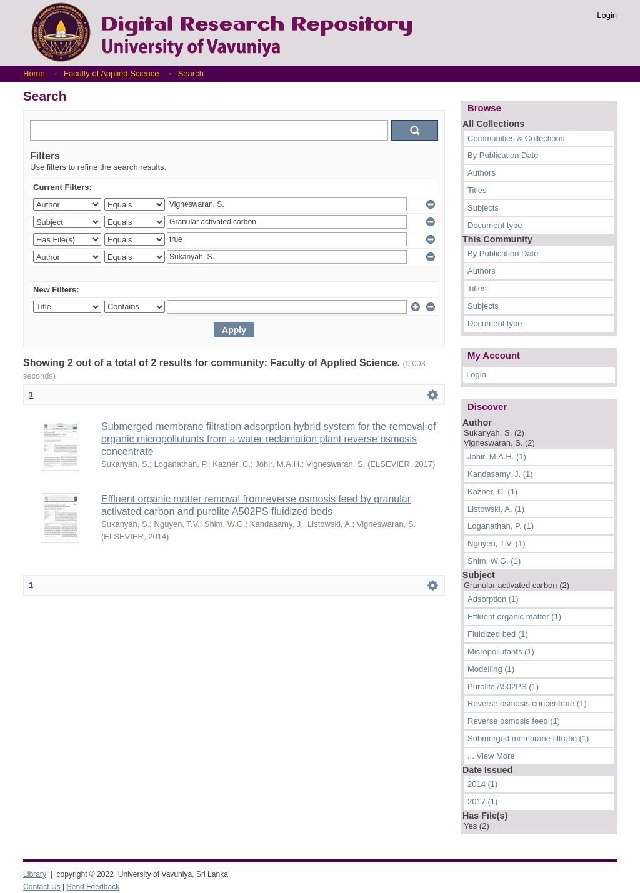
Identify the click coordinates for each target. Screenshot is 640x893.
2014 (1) (483, 784)
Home (34, 73)
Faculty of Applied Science (111, 73)
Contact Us (42, 886)
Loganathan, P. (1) (501, 526)
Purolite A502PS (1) (503, 686)
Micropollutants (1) (501, 651)
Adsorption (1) (493, 599)
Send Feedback (93, 886)
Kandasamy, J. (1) (500, 474)
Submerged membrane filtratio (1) (528, 738)
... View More (491, 756)
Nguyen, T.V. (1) (497, 543)
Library (34, 874)
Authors (482, 172)
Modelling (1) (491, 669)
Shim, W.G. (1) (494, 561)
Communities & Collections (516, 138)
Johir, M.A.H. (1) (497, 456)
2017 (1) (483, 801)
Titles (477, 190)
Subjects (483, 207)
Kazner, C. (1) (493, 491)
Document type (495, 225)
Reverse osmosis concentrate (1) (527, 703)
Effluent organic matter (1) (514, 616)
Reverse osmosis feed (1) (514, 721)
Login (607, 15)
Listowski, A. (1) (496, 509)
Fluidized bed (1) (498, 634)
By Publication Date (503, 155)
